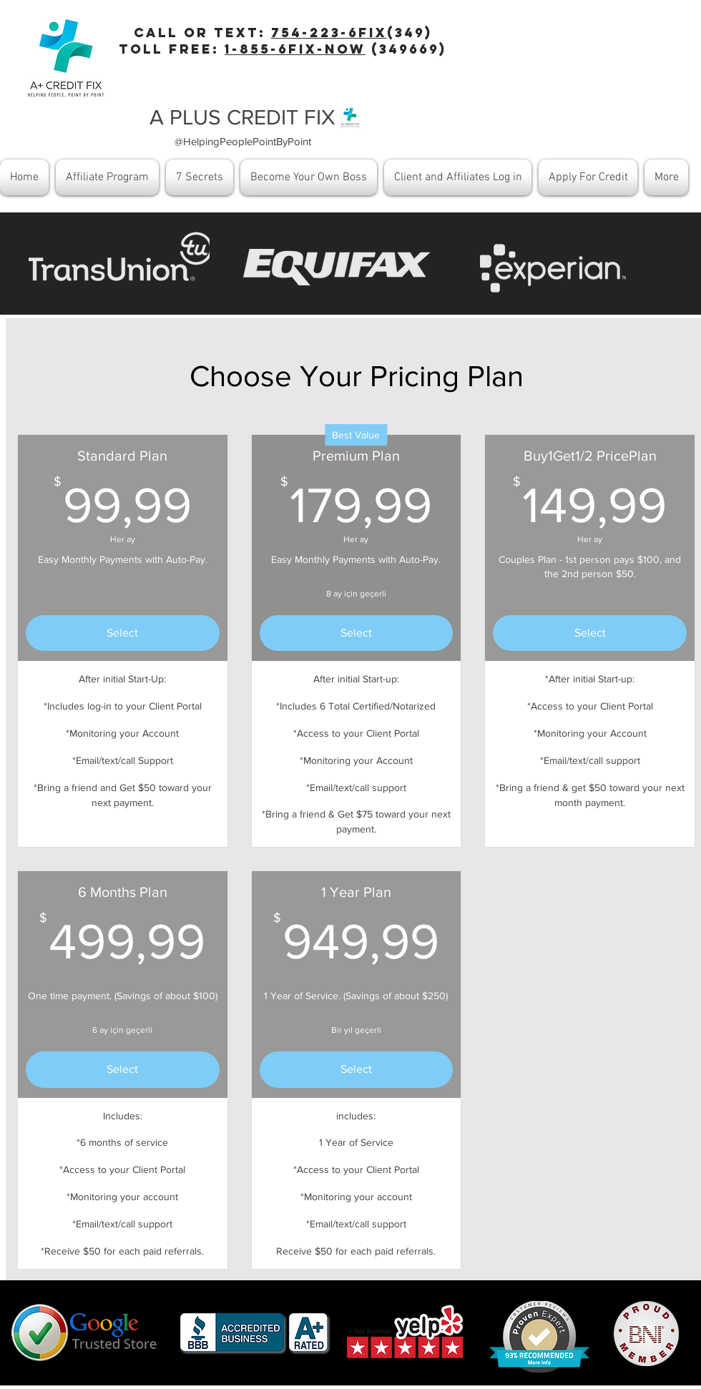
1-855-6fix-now (295, 49)
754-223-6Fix (329, 32)
